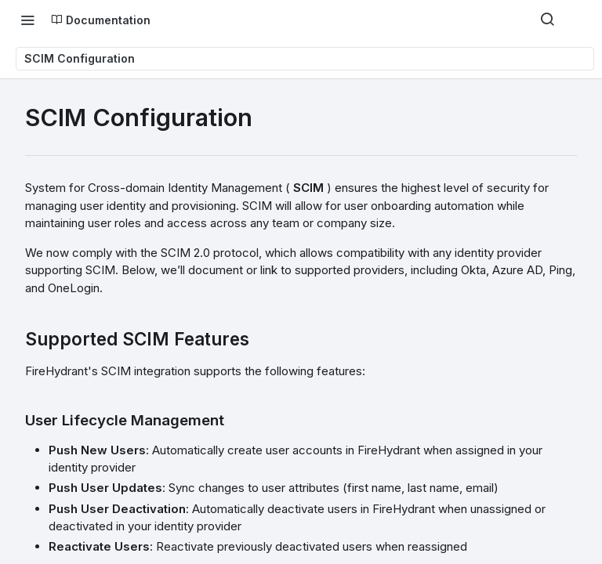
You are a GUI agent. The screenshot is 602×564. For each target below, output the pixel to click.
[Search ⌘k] (547, 19)
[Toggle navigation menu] (27, 19)
